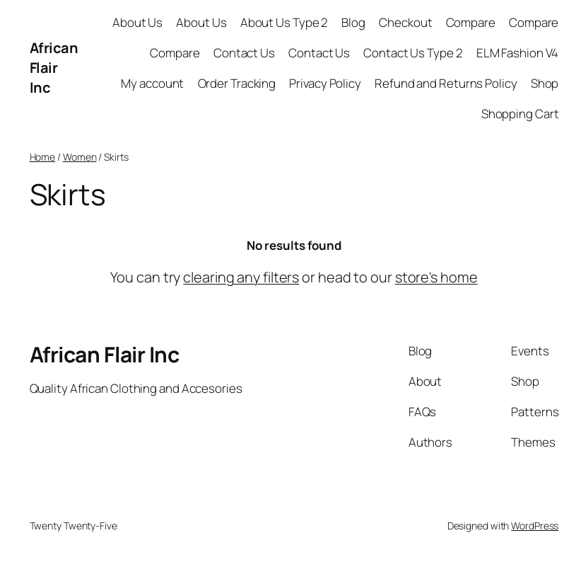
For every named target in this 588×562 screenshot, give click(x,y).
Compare (470, 22)
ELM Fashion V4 (517, 53)
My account (152, 83)
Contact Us (244, 53)
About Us (137, 22)
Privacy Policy (325, 83)
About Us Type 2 (284, 22)
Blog (353, 22)
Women (80, 157)
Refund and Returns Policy (446, 83)
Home (43, 157)
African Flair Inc (54, 67)
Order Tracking (237, 83)
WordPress (534, 525)
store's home (436, 277)
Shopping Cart (520, 113)
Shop (545, 83)
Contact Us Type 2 (412, 53)
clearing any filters (241, 277)
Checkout (405, 22)
